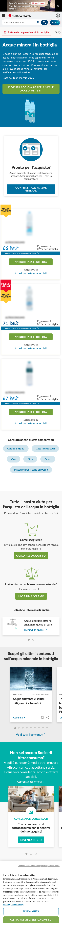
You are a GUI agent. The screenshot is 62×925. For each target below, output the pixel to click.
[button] (38, 253)
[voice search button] (37, 22)
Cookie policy (17, 904)
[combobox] (25, 22)
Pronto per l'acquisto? (31, 167)
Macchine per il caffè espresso (31, 469)
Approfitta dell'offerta (31, 261)
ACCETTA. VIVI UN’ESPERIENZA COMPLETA (31, 919)
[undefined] (15, 728)
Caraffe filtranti (15, 448)
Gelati (47, 459)
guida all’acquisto (31, 555)
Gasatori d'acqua (45, 448)
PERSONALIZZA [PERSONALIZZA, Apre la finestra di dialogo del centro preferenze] (31, 911)
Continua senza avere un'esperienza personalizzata (39, 866)
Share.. (47, 717)
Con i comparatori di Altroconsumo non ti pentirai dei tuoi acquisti (31, 827)
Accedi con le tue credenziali (31, 273)
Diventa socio (31, 839)
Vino (13, 459)
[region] (31, 893)
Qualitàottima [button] (14, 323)
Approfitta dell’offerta (31, 781)
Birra (30, 459)
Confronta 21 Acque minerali (31, 189)
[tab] (29, 640)
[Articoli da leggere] (42, 717)
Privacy (6, 904)
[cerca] (15, 22)
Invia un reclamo (31, 596)
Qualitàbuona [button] (14, 248)
